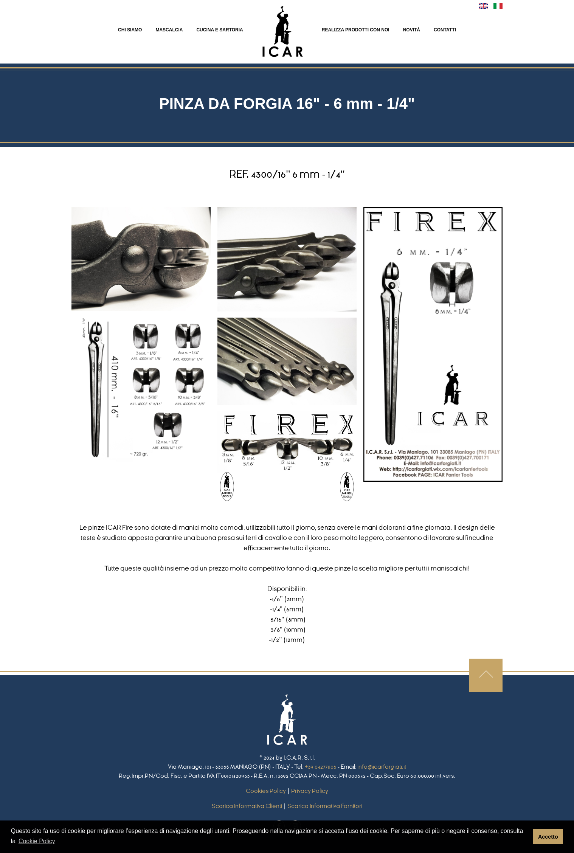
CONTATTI (445, 30)
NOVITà (411, 30)
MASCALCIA (169, 30)
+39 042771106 (321, 766)
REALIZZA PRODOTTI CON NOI (355, 30)
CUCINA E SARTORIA (219, 30)
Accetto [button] (548, 837)
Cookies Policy (266, 791)
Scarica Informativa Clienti (247, 806)
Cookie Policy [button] (37, 841)
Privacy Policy (309, 791)
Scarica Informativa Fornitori (324, 806)
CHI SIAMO (130, 30)
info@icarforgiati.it (381, 766)
